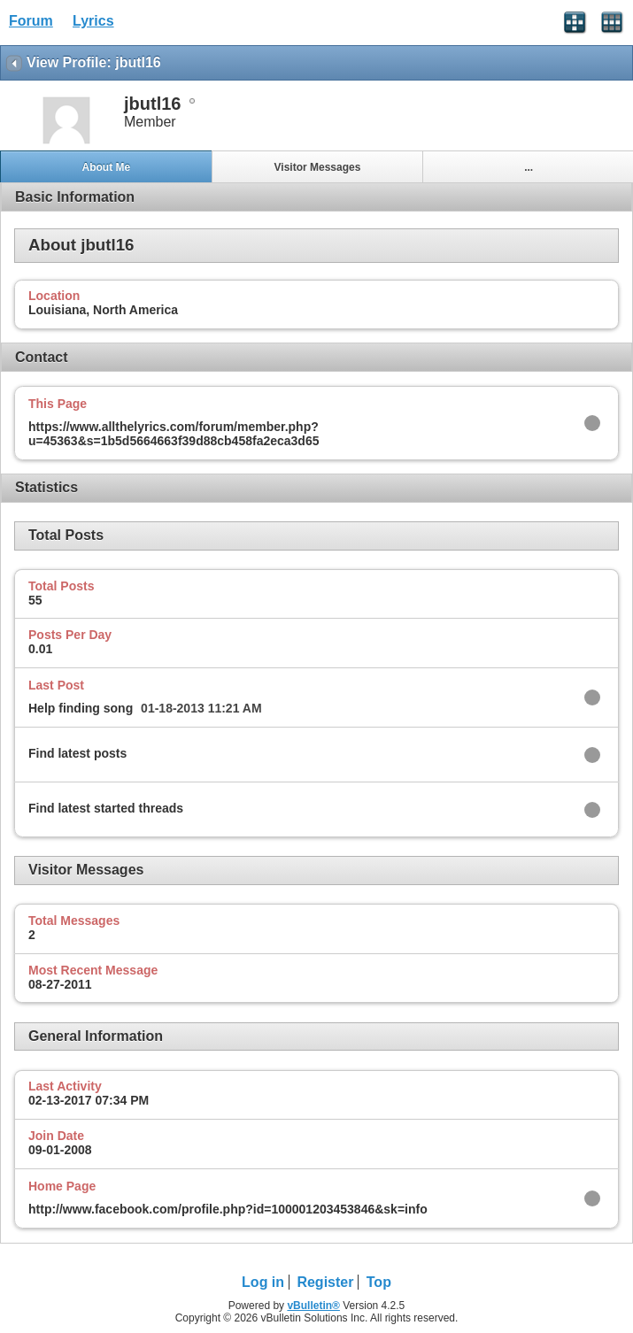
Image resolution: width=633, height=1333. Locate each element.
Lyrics (93, 20)
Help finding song (80, 708)
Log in (263, 1282)
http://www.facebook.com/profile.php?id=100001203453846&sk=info (228, 1209)
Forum (31, 20)
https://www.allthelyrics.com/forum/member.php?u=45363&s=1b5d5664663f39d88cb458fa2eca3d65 (173, 434)
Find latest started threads (105, 808)
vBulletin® (313, 1305)
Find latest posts (77, 753)
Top (379, 1282)
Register (325, 1282)
